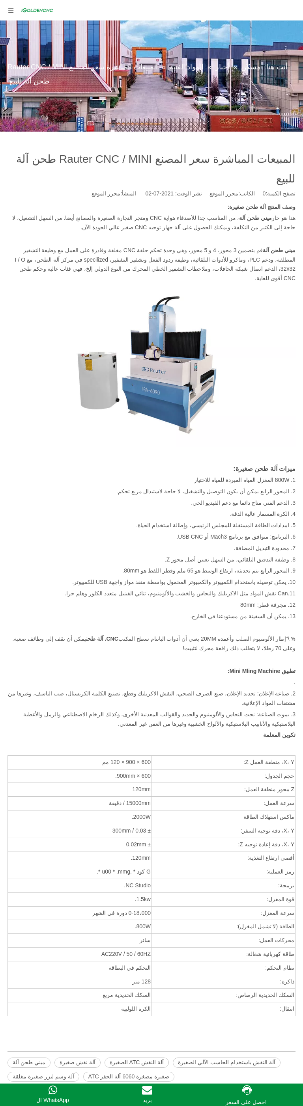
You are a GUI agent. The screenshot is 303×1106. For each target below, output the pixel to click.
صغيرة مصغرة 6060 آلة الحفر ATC (129, 1076)
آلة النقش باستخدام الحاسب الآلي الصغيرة (226, 1062)
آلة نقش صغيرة (77, 1062)
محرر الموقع (106, 193)
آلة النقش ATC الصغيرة (137, 1062)
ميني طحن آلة (29, 1062)
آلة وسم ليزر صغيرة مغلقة (43, 1076)
